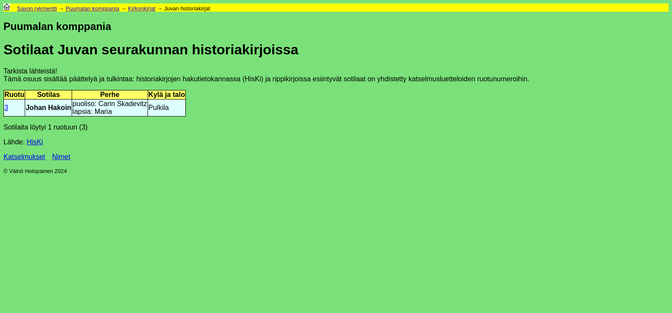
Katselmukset (24, 156)
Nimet (61, 156)
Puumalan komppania (92, 8)
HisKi (34, 142)
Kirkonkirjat (141, 8)
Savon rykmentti (37, 8)
